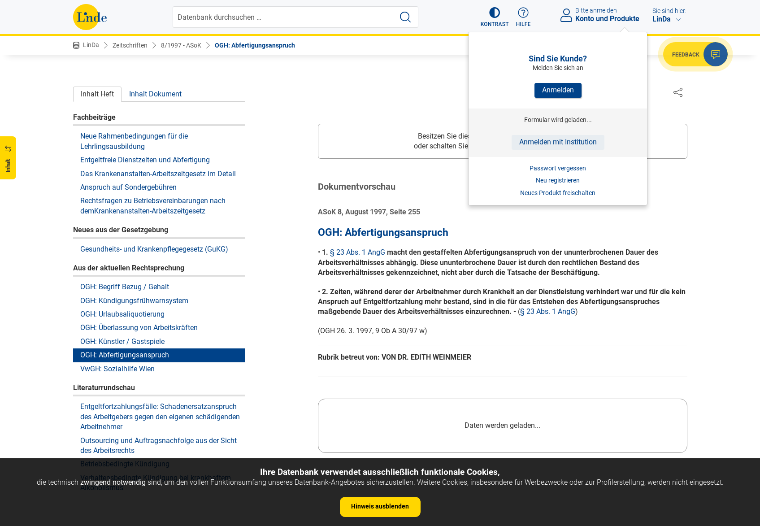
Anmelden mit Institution (558, 142)
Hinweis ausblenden (380, 506)
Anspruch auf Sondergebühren (128, 187)
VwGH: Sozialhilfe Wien (117, 369)
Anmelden (558, 90)
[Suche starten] (405, 17)
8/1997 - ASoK (181, 45)
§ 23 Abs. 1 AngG (357, 252)
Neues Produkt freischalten (557, 192)
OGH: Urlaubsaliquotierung (122, 314)
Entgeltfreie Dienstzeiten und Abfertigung (145, 160)
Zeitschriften (130, 45)
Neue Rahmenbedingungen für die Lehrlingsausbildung (134, 141)
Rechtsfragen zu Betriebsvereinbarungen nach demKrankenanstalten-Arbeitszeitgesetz (153, 205)
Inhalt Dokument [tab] (155, 94)
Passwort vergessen (558, 168)
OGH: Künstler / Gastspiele (122, 341)
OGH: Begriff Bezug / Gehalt (124, 287)
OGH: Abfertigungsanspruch (255, 45)
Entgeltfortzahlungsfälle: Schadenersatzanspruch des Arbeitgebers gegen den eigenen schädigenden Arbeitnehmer (160, 416)
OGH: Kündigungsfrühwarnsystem (134, 300)
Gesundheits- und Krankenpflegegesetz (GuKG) (154, 249)
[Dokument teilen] (678, 92)
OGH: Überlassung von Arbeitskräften (139, 327)
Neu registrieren (558, 180)
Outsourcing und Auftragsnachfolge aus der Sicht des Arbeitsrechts (158, 445)
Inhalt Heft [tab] (97, 94)
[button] (494, 17)
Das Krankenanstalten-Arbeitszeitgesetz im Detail (158, 174)
